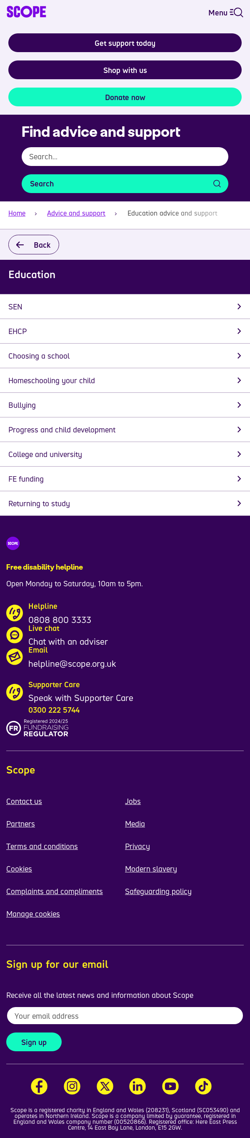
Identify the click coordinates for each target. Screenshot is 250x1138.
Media (135, 824)
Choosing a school (39, 356)
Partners (20, 824)
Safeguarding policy (158, 891)
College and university (45, 454)
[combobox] (125, 160)
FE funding (26, 479)
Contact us (24, 801)
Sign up (34, 1042)
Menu (225, 13)
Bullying (22, 405)
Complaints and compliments (54, 891)
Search (42, 183)
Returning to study (39, 503)
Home (16, 213)
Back (42, 245)
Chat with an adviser (68, 641)
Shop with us (125, 70)
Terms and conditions (42, 846)
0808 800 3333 (59, 620)
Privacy (137, 846)
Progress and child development (61, 430)
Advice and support (76, 213)
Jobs (133, 801)
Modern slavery (151, 869)
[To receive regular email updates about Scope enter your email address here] (125, 1015)
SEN (15, 306)
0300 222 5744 (54, 710)
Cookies (19, 869)
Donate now (125, 97)
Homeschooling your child (51, 380)
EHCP (17, 331)
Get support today (125, 43)
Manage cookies (33, 914)
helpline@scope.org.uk (72, 663)
